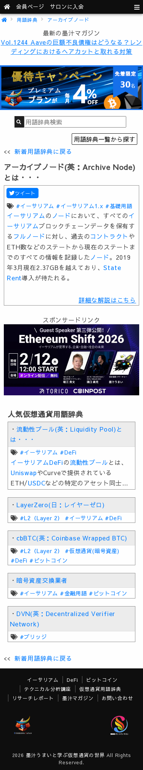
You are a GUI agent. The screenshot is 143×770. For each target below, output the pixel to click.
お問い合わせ (117, 698)
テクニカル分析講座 (47, 689)
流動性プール (89, 462)
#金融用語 (73, 593)
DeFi (56, 462)
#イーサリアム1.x (79, 206)
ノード (61, 215)
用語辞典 (27, 19)
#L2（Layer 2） (41, 518)
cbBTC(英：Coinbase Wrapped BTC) (71, 538)
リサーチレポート (33, 698)
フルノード (29, 236)
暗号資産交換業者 (41, 580)
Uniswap (24, 472)
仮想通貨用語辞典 (100, 689)
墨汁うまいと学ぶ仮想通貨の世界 (65, 755)
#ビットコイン (48, 560)
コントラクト (109, 236)
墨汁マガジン (78, 698)
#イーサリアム (35, 206)
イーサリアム (26, 215)
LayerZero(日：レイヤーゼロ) (60, 504)
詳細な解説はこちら (107, 300)
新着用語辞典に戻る (43, 151)
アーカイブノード (68, 19)
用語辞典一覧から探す (104, 139)
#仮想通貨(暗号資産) (92, 551)
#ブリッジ (33, 637)
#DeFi (68, 452)
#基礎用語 (118, 206)
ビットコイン (102, 679)
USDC (36, 483)
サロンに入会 (67, 6)
